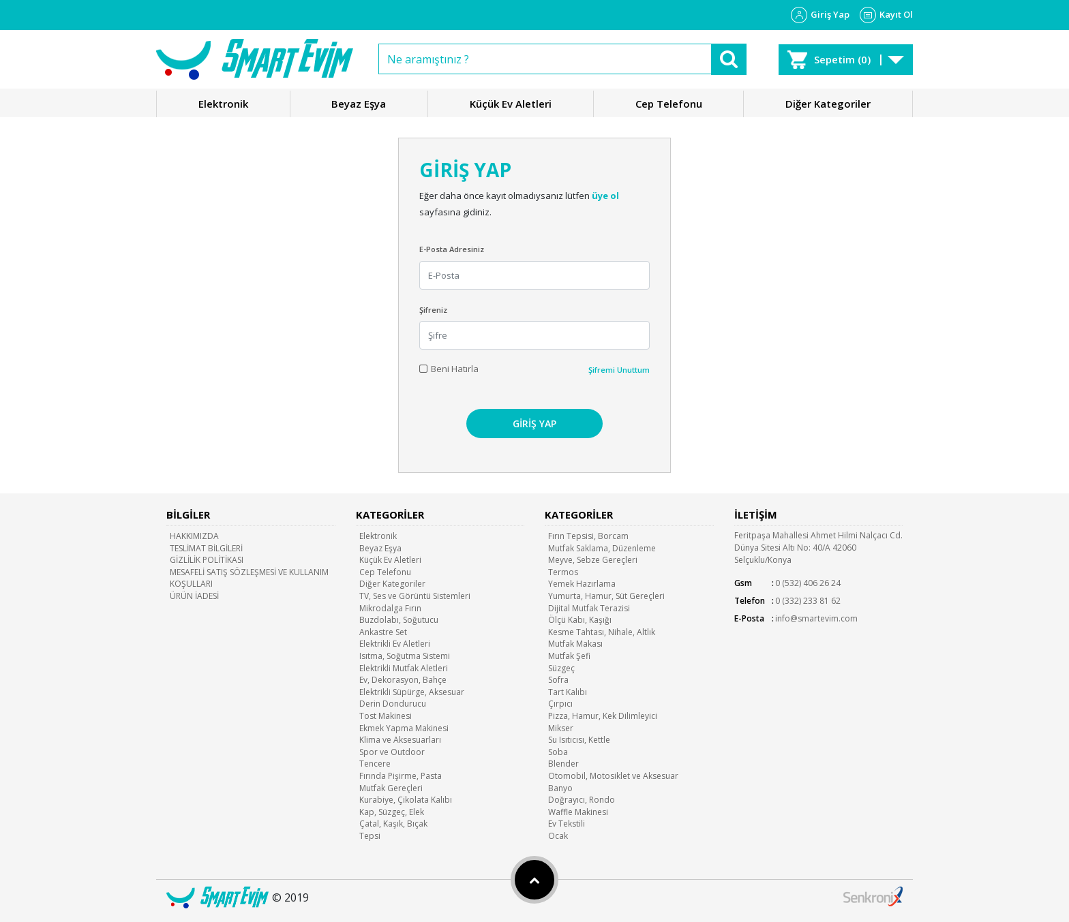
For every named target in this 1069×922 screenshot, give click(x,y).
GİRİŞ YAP (534, 423)
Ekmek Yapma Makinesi (404, 728)
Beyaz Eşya (358, 103)
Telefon (749, 600)
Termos (563, 572)
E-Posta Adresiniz (451, 249)
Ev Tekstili (566, 823)
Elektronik (223, 103)
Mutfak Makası (575, 643)
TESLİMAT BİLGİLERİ (206, 548)
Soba (558, 752)
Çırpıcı (560, 703)
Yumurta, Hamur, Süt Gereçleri (606, 596)
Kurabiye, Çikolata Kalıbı (405, 799)
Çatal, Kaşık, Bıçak (393, 823)
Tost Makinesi (385, 716)
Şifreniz (433, 310)
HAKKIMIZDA (194, 536)
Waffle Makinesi (578, 812)
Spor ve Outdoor (392, 752)
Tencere (375, 763)
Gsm (743, 583)
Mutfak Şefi (569, 656)
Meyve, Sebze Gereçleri (592, 560)
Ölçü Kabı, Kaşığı (580, 620)
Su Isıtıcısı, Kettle (579, 740)
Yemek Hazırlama (582, 583)
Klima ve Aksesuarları (400, 740)
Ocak (558, 836)
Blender (563, 763)
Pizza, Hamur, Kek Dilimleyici (602, 716)
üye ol (605, 195)
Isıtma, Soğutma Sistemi (404, 656)
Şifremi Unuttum (619, 370)
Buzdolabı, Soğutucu (398, 620)
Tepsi (369, 836)
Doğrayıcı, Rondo (581, 799)
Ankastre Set (383, 632)
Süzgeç (561, 668)
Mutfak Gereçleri (391, 788)
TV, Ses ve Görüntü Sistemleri (414, 596)
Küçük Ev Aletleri (511, 103)
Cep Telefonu (668, 103)
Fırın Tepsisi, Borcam (588, 536)
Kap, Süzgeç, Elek (391, 812)
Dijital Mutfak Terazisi (589, 608)
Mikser (560, 728)
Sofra (558, 680)
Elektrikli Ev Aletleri (394, 643)
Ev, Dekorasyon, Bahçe (403, 680)
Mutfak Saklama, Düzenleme (602, 548)
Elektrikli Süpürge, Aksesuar (411, 692)
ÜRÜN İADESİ (194, 596)
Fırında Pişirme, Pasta (400, 776)
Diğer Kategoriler (828, 103)
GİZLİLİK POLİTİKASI (206, 560)
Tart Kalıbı (567, 692)
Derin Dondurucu (392, 703)
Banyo (560, 788)
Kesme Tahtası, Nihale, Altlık (601, 632)
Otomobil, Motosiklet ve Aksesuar (613, 776)
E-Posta (749, 618)
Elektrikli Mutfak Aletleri (403, 668)
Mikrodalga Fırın (390, 608)
